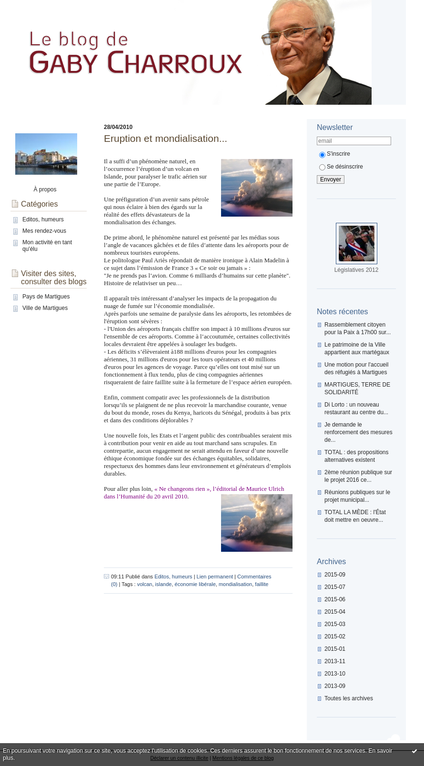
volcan (144, 584)
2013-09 (334, 686)
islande (163, 584)
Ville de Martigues (45, 308)
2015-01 (334, 649)
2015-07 (334, 587)
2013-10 (334, 673)
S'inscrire (334, 153)
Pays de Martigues (46, 296)
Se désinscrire (341, 166)
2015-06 (334, 599)
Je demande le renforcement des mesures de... (358, 432)
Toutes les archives (348, 698)
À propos (44, 189)
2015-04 (334, 611)
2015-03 (334, 624)
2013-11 (334, 661)
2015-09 (334, 574)
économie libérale (195, 584)
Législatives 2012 (356, 270)
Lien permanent (215, 576)
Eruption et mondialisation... (165, 138)
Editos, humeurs (43, 219)
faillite (261, 584)
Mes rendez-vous (44, 231)
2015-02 (334, 636)
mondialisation (235, 584)
